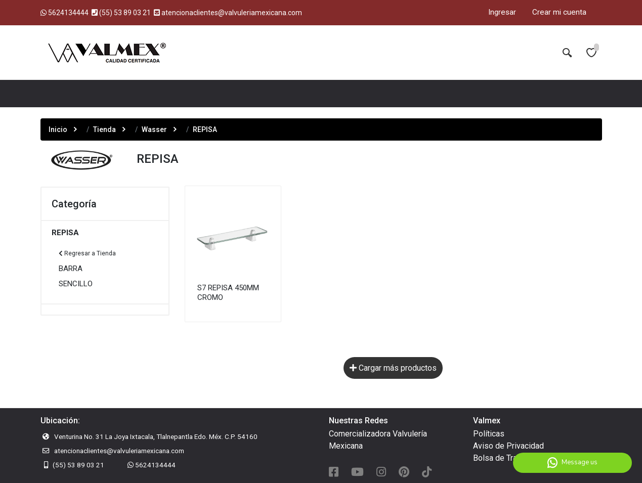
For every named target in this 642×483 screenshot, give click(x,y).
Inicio (58, 129)
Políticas (488, 433)
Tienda (104, 129)
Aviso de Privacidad (508, 446)
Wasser (154, 129)
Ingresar (502, 12)
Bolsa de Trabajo (502, 458)
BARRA (70, 268)
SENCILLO (76, 283)
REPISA (65, 232)
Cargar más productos (393, 368)
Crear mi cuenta (559, 12)
